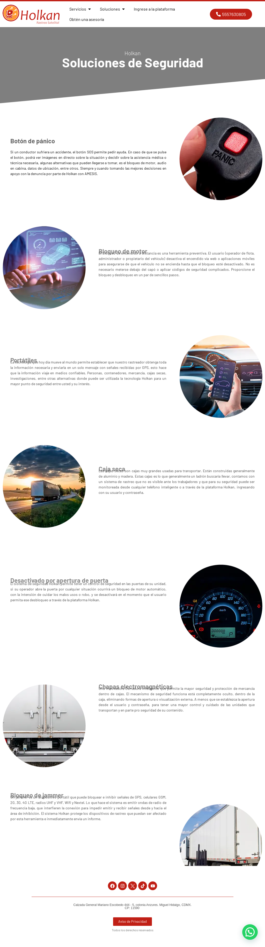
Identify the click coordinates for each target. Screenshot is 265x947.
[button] (250, 932)
